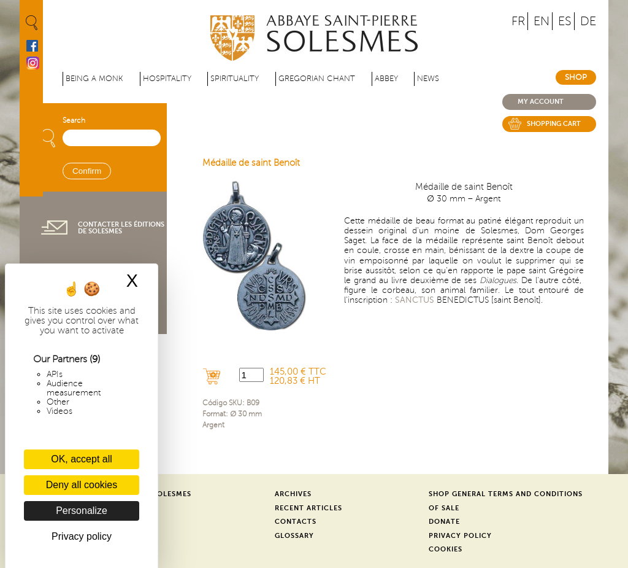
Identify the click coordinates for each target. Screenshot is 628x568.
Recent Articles (308, 508)
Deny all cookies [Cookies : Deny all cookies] (82, 485)
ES (565, 21)
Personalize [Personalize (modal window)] (81, 510)
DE (588, 21)
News (428, 78)
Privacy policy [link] (82, 536)
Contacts (295, 521)
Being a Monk (94, 78)
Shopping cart (554, 123)
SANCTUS (414, 300)
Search (74, 121)
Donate (444, 521)
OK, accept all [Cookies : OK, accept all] (81, 459)
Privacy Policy (460, 535)
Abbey (386, 78)
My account (541, 101)
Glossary (294, 535)
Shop (576, 77)
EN (542, 21)
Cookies (445, 549)
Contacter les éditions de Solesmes (121, 227)
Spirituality (234, 78)
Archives (293, 494)
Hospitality (167, 78)
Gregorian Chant (316, 78)
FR (518, 21)
